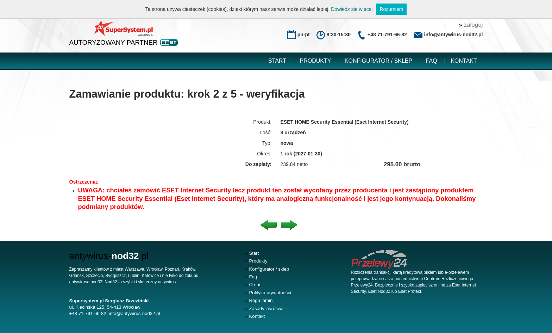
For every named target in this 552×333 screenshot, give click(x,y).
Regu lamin (259, 300)
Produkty (315, 61)
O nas (253, 284)
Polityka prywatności (268, 292)
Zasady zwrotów (264, 308)
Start (277, 61)
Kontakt (464, 61)
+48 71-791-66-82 (387, 34)
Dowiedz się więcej (351, 9)
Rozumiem (391, 9)
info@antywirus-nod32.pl (134, 313)
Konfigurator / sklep (378, 61)
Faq (431, 61)
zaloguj (471, 24)
